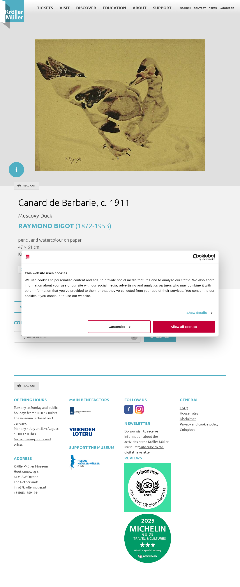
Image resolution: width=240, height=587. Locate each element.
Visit (65, 7)
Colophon (187, 429)
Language (227, 8)
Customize (120, 326)
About (139, 7)
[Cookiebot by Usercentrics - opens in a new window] (196, 257)
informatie (14, 167)
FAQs (184, 407)
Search (185, 8)
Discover (86, 7)
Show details (197, 313)
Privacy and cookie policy (199, 424)
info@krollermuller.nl (30, 487)
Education (114, 7)
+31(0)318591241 (26, 492)
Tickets (45, 7)
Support (162, 7)
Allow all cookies (184, 326)
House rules (189, 413)
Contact (200, 8)
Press (213, 8)
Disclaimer (188, 418)
